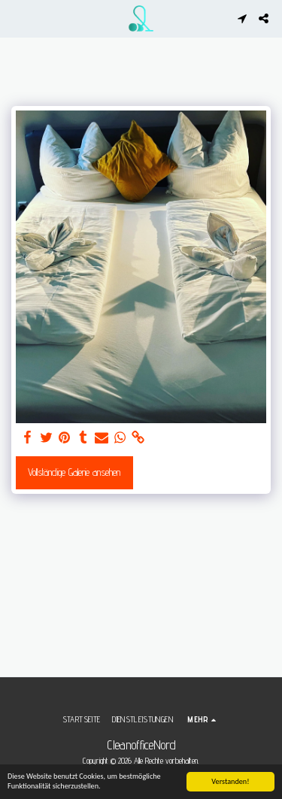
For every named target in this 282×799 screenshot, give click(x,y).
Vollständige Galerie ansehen (74, 472)
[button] (16, 18)
